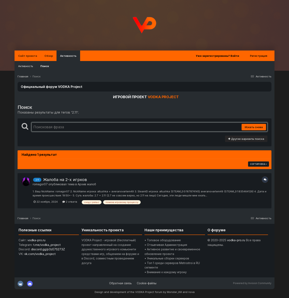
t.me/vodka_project (47, 245)
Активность (68, 55)
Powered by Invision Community (252, 283)
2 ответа (69, 201)
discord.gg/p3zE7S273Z (48, 249)
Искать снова (254, 127)
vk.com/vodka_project (39, 254)
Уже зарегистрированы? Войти (217, 55)
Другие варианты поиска (246, 138)
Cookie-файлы (146, 283)
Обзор (48, 55)
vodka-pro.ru (36, 240)
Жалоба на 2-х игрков (65, 179)
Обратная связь (120, 283)
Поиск (44, 66)
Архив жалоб (87, 184)
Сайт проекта (27, 55)
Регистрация (258, 55)
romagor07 (40, 184)
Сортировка (258, 164)
